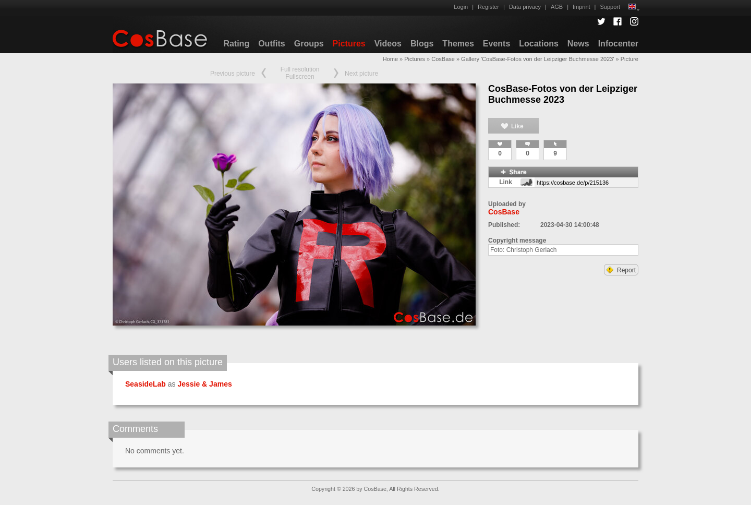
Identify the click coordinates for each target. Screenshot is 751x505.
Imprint (581, 7)
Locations (539, 43)
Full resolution (300, 69)
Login (461, 7)
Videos (388, 43)
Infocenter (618, 43)
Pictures (349, 43)
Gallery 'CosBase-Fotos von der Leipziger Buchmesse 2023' (537, 59)
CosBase (443, 59)
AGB (557, 7)
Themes (458, 43)
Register (488, 7)
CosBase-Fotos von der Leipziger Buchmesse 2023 (562, 94)
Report (621, 270)
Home (390, 59)
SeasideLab (145, 384)
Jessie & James (204, 384)
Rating (236, 43)
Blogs (421, 43)
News (578, 43)
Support (610, 7)
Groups (309, 43)
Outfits (271, 43)
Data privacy (525, 7)
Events (496, 43)
